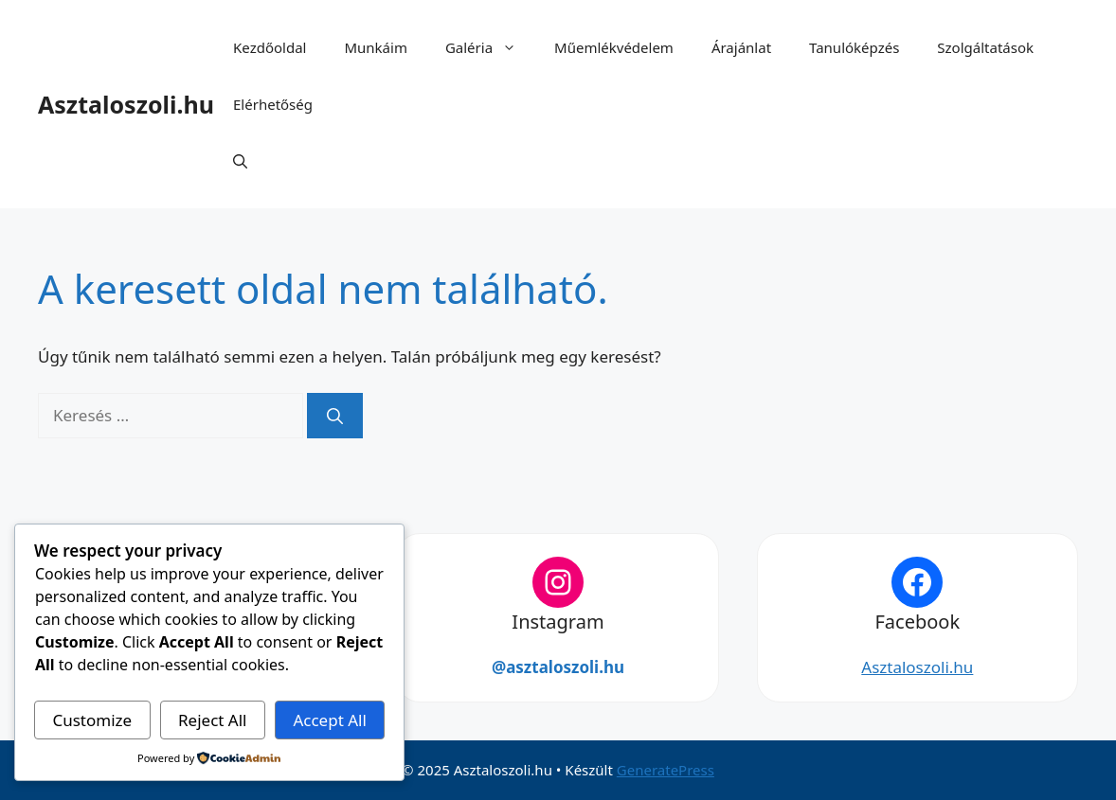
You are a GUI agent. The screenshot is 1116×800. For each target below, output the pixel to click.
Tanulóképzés (854, 47)
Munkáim (375, 47)
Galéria (490, 47)
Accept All (329, 720)
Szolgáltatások (985, 47)
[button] (240, 161)
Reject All (212, 720)
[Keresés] (335, 415)
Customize (92, 720)
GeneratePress (665, 769)
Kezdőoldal (269, 47)
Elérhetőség (273, 104)
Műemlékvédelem (614, 47)
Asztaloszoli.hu (126, 104)
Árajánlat (741, 47)
